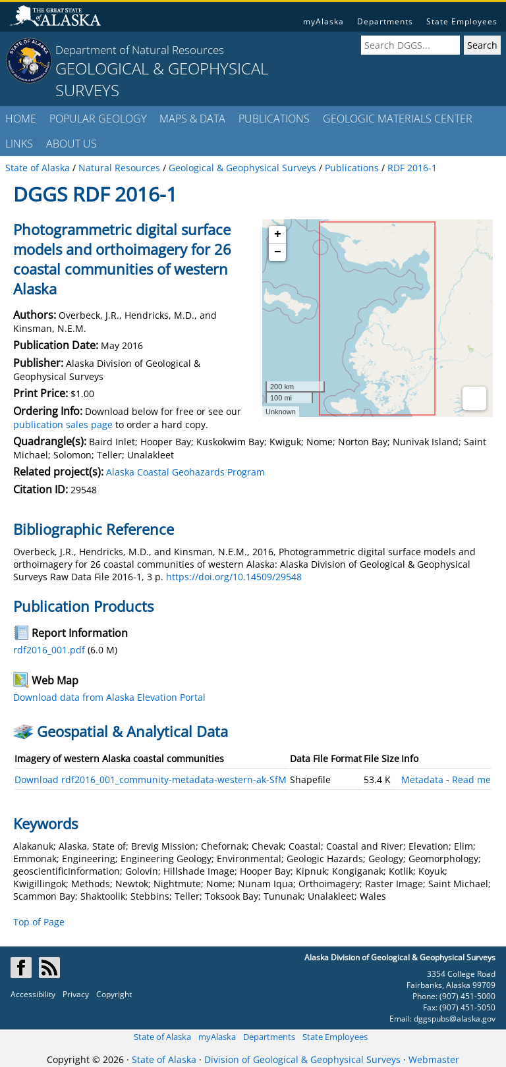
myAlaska (323, 21)
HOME (20, 118)
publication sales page (63, 424)
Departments (385, 21)
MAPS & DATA (192, 118)
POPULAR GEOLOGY (97, 118)
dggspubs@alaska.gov (454, 1018)
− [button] (277, 252)
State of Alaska (162, 1037)
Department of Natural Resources (139, 49)
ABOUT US (71, 143)
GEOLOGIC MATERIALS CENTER (397, 118)
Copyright (114, 994)
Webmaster (433, 1059)
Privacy (76, 994)
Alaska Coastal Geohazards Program (185, 472)
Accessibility (33, 994)
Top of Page (39, 922)
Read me (471, 779)
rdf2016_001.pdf (49, 649)
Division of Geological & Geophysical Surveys (302, 1059)
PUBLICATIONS (274, 118)
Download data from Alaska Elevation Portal (109, 697)
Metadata (422, 779)
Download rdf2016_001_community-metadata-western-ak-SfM (150, 779)
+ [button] (277, 234)
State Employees (461, 21)
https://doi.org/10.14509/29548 (234, 576)
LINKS (19, 143)
